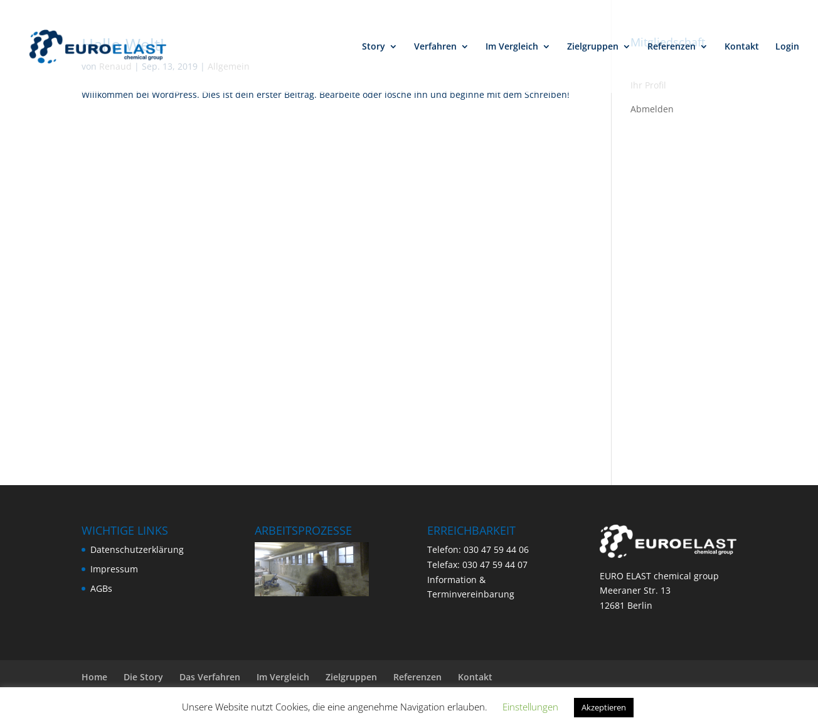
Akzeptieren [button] (604, 707)
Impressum (114, 569)
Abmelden (652, 109)
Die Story (143, 677)
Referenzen (671, 47)
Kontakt (742, 47)
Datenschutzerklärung (137, 549)
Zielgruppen (593, 47)
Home (94, 677)
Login (787, 47)
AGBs (101, 588)
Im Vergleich (512, 47)
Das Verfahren (209, 677)
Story (373, 47)
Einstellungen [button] (530, 706)
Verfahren (435, 47)
